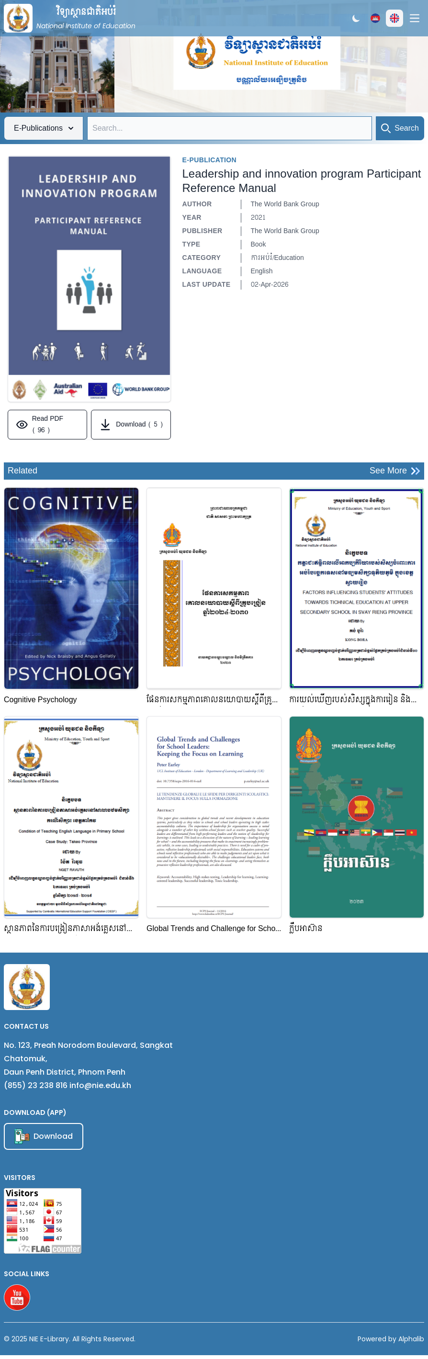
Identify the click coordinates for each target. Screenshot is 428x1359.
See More (395, 471)
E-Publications (43, 128)
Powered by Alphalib (391, 1339)
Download (43, 1136)
